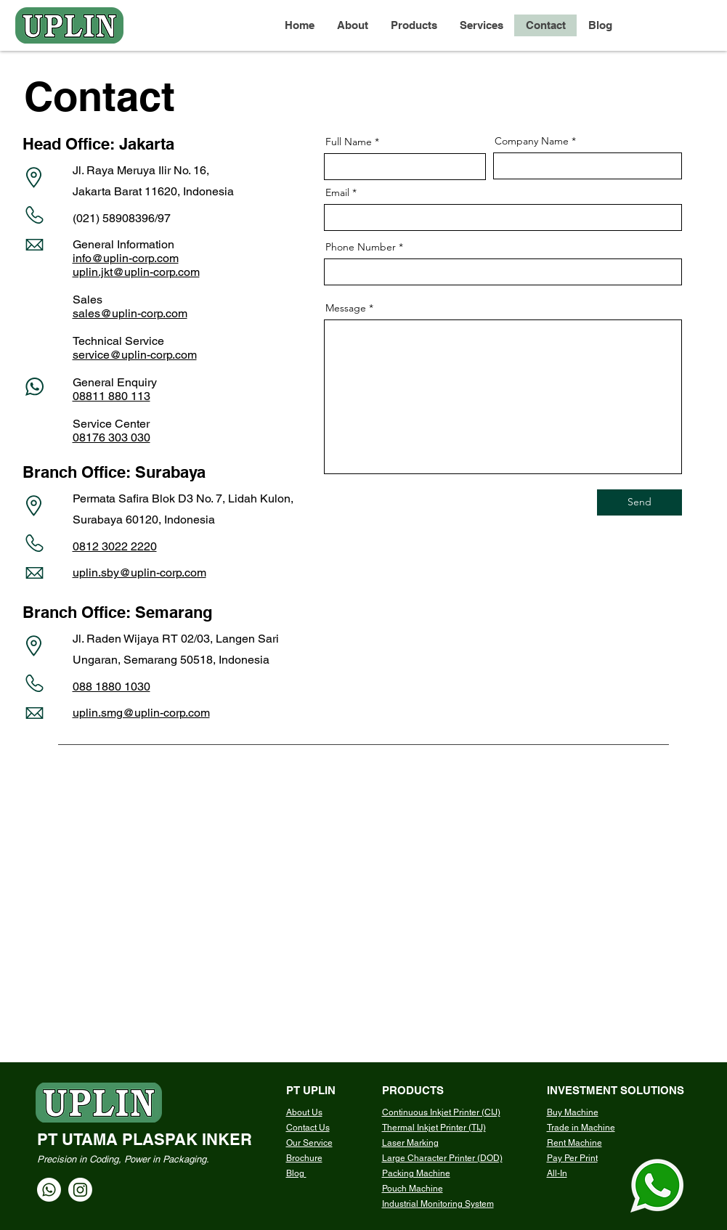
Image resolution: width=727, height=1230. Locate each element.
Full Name (348, 142)
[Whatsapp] (49, 1190)
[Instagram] (80, 1190)
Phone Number (360, 247)
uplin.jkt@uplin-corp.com (136, 272)
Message (345, 308)
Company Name (532, 141)
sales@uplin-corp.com (130, 313)
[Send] (639, 502)
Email (337, 192)
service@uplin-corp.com (135, 355)
